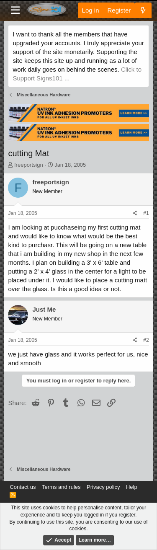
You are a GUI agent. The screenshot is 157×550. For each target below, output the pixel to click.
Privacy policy (103, 487)
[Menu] (15, 10)
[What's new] (143, 10)
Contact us (23, 487)
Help (131, 487)
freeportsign (28, 165)
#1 (146, 213)
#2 (146, 340)
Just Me (44, 309)
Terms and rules (61, 487)
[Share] (135, 213)
